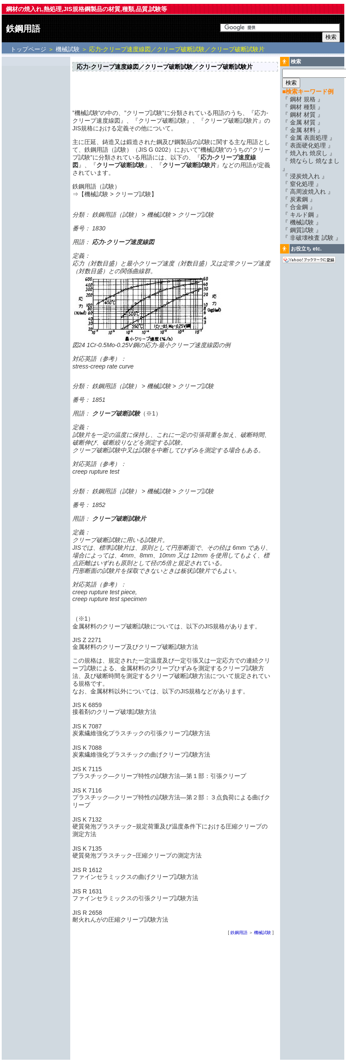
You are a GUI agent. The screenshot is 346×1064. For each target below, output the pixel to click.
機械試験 (68, 49)
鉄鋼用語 (23, 28)
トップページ (29, 49)
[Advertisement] (36, 187)
